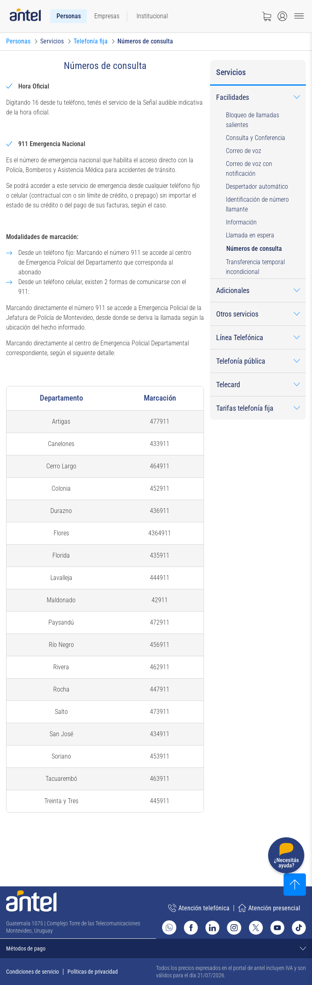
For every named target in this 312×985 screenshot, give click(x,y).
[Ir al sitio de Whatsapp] (169, 927)
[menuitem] (68, 16)
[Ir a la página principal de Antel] (31, 901)
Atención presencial (269, 908)
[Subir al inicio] (295, 884)
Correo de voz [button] (243, 151)
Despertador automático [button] (257, 186)
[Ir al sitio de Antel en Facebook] (191, 927)
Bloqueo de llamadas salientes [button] (252, 120)
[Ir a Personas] (18, 41)
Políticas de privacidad (92, 971)
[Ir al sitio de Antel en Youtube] (277, 927)
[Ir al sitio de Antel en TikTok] (299, 927)
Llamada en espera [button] (250, 235)
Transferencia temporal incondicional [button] (255, 267)
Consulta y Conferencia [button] (255, 138)
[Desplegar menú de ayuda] (286, 857)
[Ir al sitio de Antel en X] (256, 927)
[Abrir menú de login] (282, 16)
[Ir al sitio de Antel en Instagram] (234, 927)
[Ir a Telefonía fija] (91, 41)
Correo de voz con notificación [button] (249, 168)
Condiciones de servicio (32, 971)
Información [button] (241, 222)
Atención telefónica (199, 908)
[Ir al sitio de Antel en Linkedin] (212, 927)
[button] (258, 97)
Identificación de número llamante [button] (257, 204)
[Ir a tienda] (266, 16)
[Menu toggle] (299, 16)
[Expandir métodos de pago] (156, 948)
